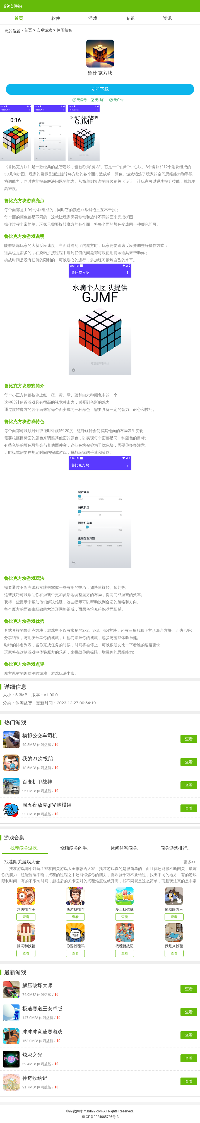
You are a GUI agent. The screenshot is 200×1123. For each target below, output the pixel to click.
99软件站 (13, 6)
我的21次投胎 (37, 758)
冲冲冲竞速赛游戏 (42, 1032)
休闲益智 (64, 30)
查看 (189, 739)
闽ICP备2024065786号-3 (100, 1117)
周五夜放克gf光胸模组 (47, 805)
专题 (130, 18)
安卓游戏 (44, 30)
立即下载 (100, 89)
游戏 (92, 18)
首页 (18, 18)
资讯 (167, 18)
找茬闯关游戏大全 (22, 861)
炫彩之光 (32, 1055)
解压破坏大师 (37, 985)
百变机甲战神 (37, 782)
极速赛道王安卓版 (42, 1008)
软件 (55, 18)
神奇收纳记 (34, 1078)
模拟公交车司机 (39, 735)
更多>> (190, 862)
